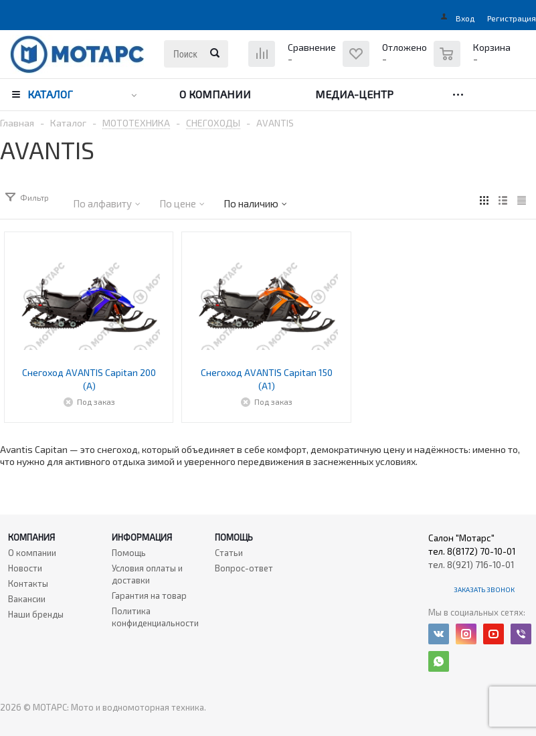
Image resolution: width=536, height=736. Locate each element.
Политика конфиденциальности (155, 617)
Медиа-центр (354, 94)
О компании (215, 94)
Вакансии (27, 598)
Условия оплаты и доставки (147, 574)
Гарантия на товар (149, 595)
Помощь (234, 537)
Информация (142, 537)
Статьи (229, 552)
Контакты (28, 583)
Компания (31, 537)
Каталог (50, 94)
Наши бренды (36, 614)
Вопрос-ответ (244, 568)
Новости (25, 568)
